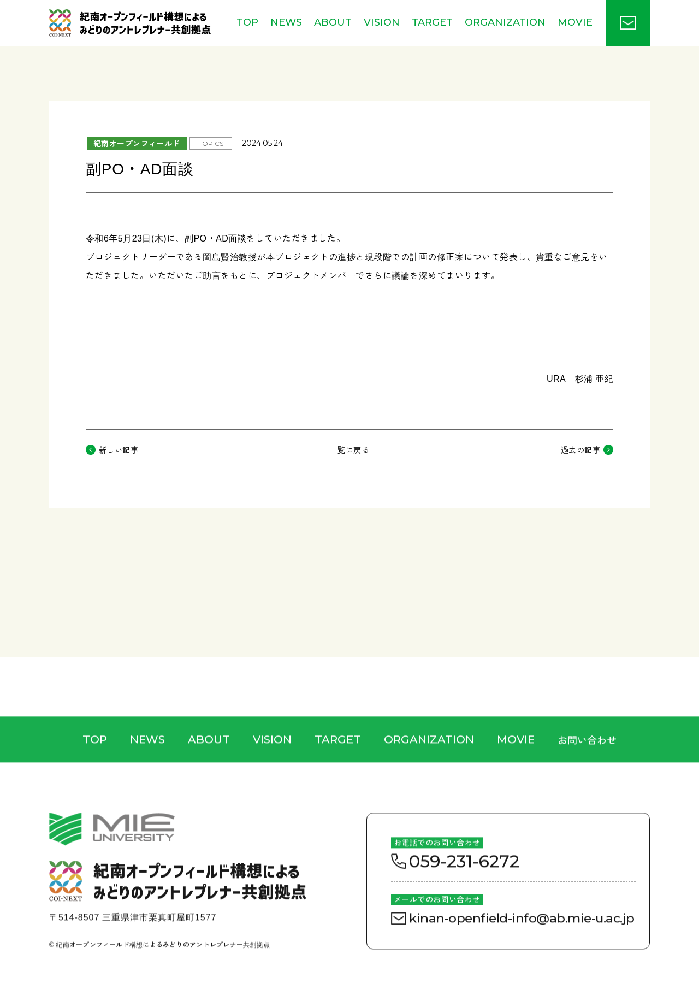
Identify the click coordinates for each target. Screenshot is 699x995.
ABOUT (333, 22)
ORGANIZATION (505, 22)
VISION (382, 22)
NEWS (286, 22)
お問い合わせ (587, 761)
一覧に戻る (349, 449)
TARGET (432, 22)
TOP (247, 22)
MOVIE (575, 22)
